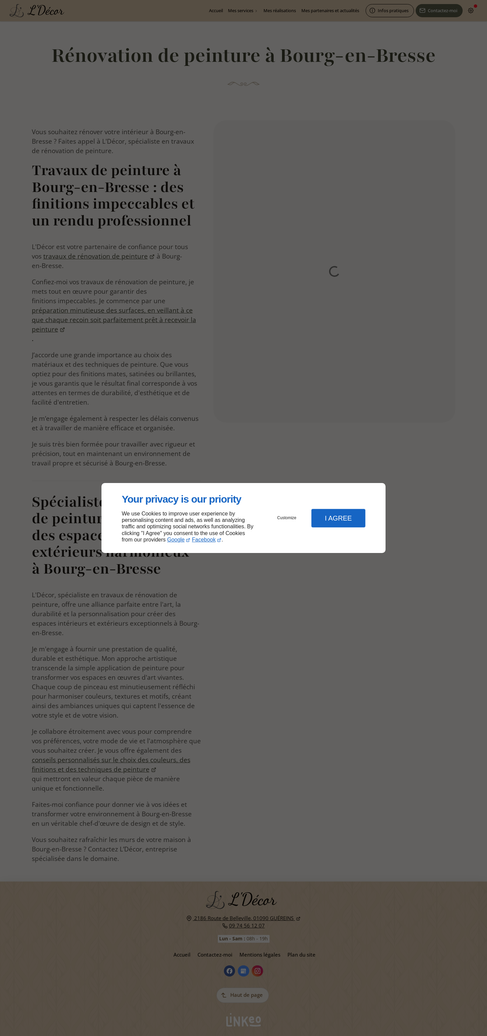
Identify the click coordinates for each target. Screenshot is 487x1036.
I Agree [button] (338, 518)
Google (176, 540)
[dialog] (243, 518)
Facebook (204, 540)
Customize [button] (287, 517)
